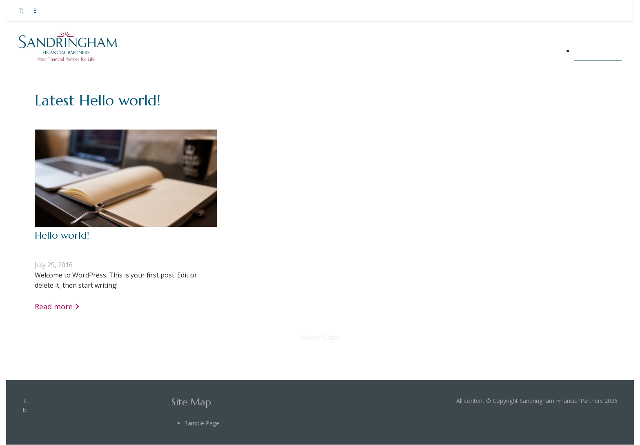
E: (35, 10)
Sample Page (598, 50)
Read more (54, 306)
